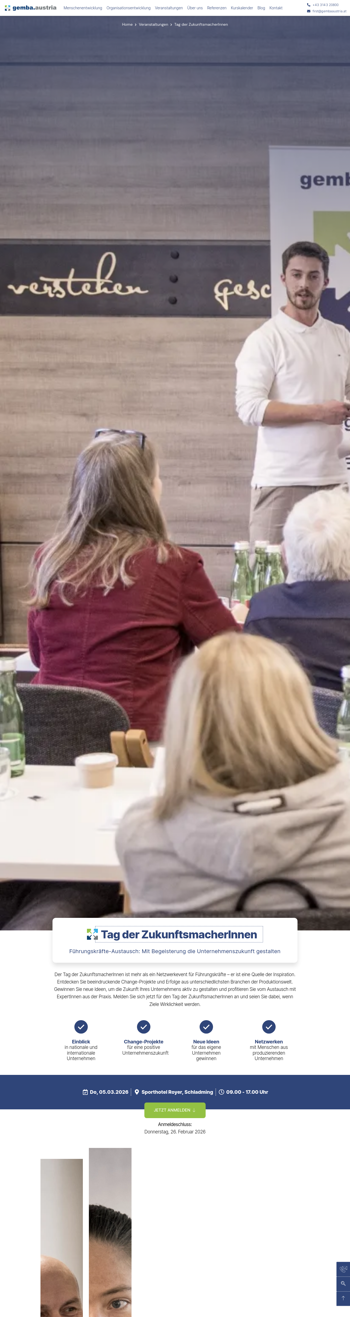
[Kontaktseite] (343, 1269)
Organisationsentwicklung (129, 7)
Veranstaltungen (169, 7)
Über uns (195, 7)
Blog (261, 7)
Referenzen (217, 7)
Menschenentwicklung (83, 7)
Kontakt (276, 7)
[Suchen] (343, 1284)
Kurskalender (242, 7)
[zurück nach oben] (343, 1299)
